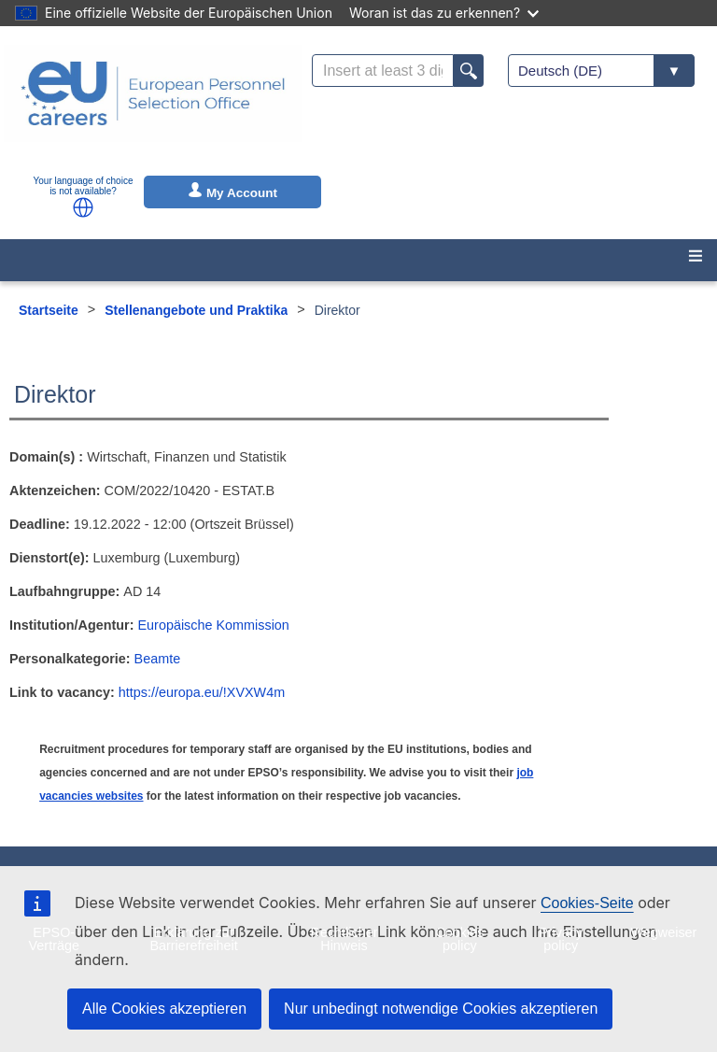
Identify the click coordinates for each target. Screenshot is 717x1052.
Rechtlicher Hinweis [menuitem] (343, 939)
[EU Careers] (153, 105)
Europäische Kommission (213, 625)
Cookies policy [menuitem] (459, 939)
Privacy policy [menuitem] (561, 939)
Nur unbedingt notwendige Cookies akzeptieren (441, 1008)
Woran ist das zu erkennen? (444, 13)
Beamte (157, 658)
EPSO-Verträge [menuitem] (54, 939)
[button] (83, 207)
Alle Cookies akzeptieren (164, 1008)
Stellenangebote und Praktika (196, 310)
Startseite (48, 310)
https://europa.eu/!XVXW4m (202, 692)
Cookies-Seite (587, 903)
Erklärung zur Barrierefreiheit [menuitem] (193, 939)
